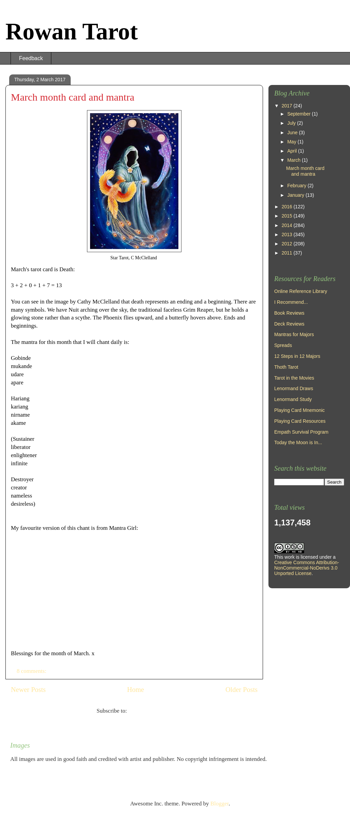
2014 (288, 225)
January (296, 195)
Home (135, 689)
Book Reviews (289, 313)
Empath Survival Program (301, 432)
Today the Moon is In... (298, 442)
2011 (288, 253)
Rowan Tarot (71, 31)
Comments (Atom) (150, 711)
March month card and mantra (72, 97)
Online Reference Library (300, 291)
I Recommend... (291, 302)
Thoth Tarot (286, 367)
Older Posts (241, 689)
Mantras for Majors (294, 334)
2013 (288, 234)
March (294, 160)
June (293, 132)
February (297, 185)
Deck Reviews (289, 324)
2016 (288, 206)
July (292, 123)
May (292, 141)
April (292, 151)
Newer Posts (28, 689)
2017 (288, 105)
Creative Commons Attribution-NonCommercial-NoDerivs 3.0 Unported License (306, 568)
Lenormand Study (293, 399)
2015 (288, 216)
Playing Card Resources (300, 421)
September (299, 114)
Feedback (31, 58)
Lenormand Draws (293, 388)
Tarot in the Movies (294, 378)
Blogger (219, 803)
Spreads (283, 345)
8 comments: (32, 671)
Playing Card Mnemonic (299, 410)
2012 (288, 243)
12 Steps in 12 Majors (297, 356)
